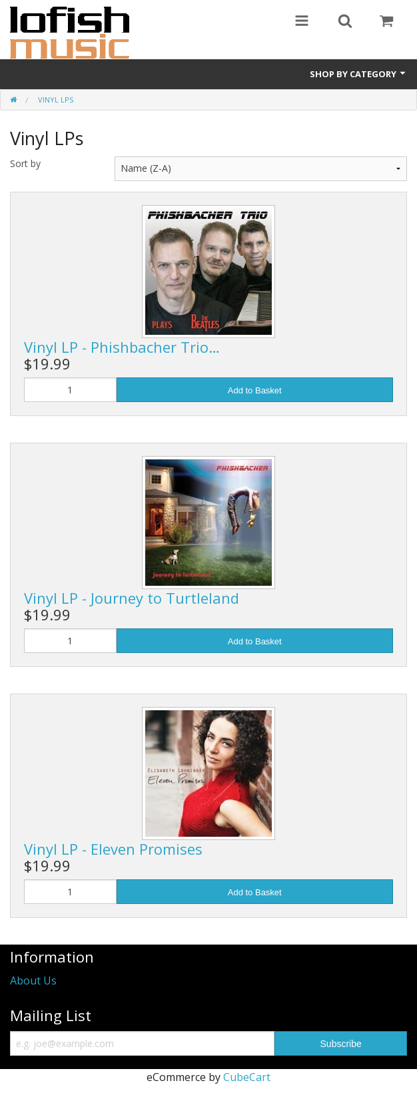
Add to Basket (255, 390)
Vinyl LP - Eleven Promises (113, 849)
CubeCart (246, 1077)
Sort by (25, 163)
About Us (33, 980)
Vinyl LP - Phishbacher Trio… (122, 347)
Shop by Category (358, 74)
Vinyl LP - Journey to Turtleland (131, 598)
